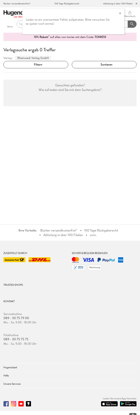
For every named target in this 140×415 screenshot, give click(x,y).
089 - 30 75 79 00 (16, 318)
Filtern (36, 64)
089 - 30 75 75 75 (15, 339)
